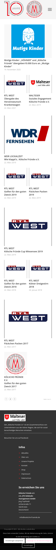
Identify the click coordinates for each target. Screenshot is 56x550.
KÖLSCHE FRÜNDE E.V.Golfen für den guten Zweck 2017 (15, 381)
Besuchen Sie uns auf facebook (16, 438)
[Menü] (49, 9)
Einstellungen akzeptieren (14, 541)
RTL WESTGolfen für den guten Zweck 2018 (15, 283)
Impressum (25, 474)
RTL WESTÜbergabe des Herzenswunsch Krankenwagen (12, 100)
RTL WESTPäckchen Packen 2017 (16, 342)
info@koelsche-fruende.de (30, 517)
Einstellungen (28, 545)
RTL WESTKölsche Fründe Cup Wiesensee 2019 (23, 250)
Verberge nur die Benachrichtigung (39, 541)
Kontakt (24, 465)
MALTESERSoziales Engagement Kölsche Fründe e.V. (40, 98)
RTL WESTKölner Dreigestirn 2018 (38, 283)
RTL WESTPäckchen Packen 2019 (38, 191)
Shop (23, 470)
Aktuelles (24, 453)
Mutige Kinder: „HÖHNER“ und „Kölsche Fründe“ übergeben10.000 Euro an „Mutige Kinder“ (26, 63)
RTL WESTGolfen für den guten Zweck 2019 (15, 191)
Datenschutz (26, 478)
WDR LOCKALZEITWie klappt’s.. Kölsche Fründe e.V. (21, 158)
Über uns (25, 457)
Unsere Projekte (27, 461)
